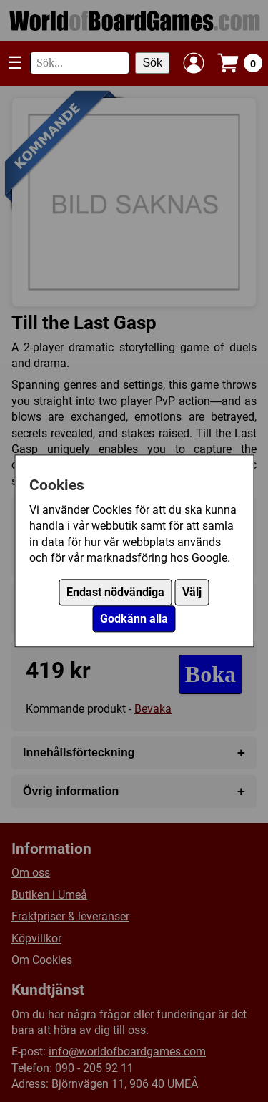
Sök (152, 63)
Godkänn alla (134, 619)
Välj (192, 593)
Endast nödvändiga (115, 593)
